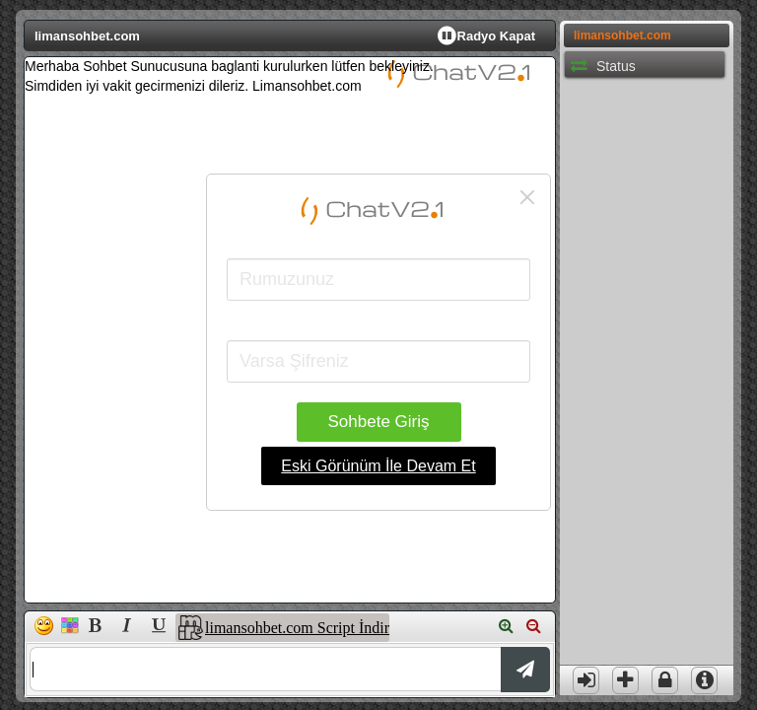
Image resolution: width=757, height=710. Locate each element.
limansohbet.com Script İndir (297, 627)
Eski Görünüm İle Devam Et (378, 466)
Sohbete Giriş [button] (379, 421)
